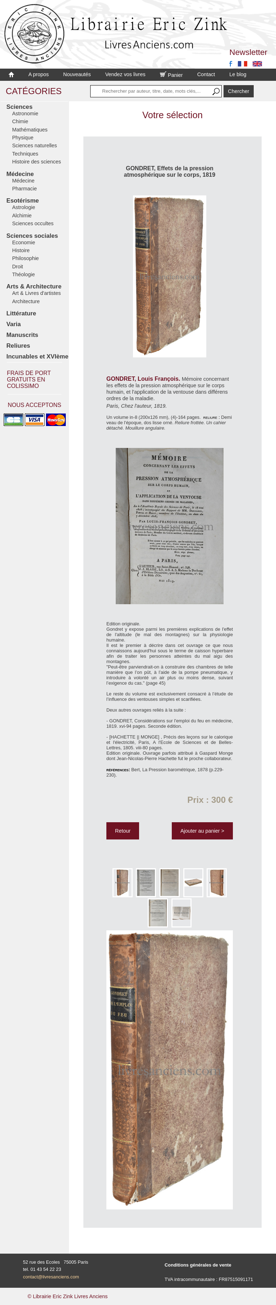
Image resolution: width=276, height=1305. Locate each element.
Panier (171, 75)
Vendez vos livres (125, 74)
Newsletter (248, 52)
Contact (206, 74)
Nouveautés (77, 74)
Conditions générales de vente (198, 1265)
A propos (38, 74)
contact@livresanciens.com (51, 1276)
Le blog (237, 74)
